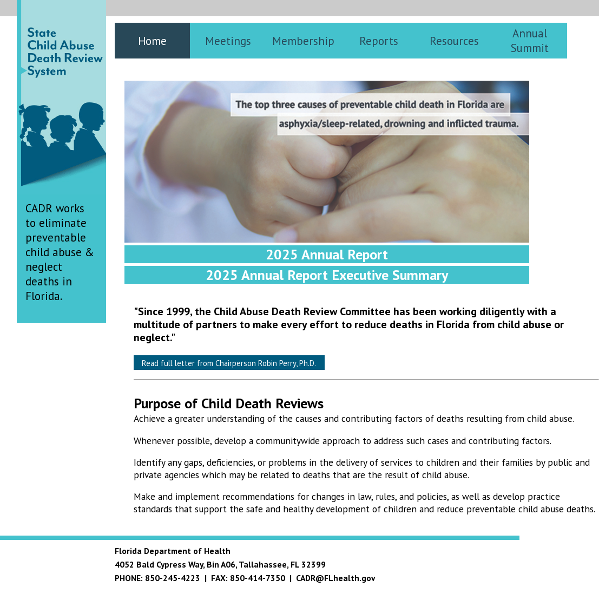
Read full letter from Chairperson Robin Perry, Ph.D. (229, 363)
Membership (303, 41)
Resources (454, 41)
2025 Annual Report (327, 254)
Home (152, 41)
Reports (378, 41)
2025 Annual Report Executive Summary (327, 275)
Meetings (228, 41)
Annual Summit (530, 40)
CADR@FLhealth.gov (335, 577)
